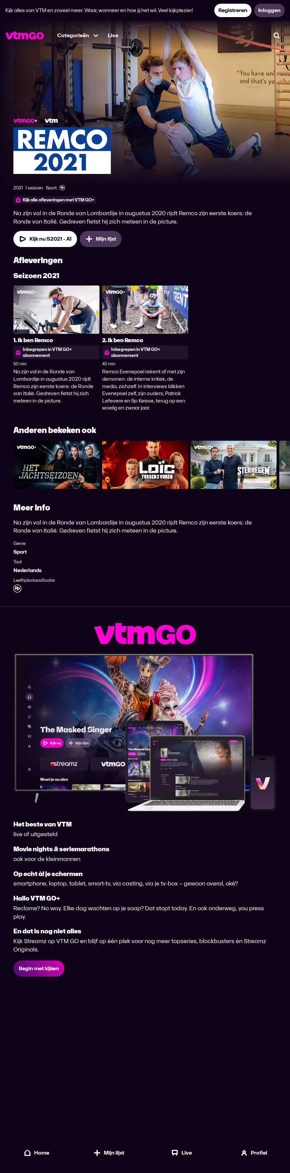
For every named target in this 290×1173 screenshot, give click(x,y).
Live (113, 35)
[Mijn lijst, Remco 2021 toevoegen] (101, 243)
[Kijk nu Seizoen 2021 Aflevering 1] (45, 243)
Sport (20, 555)
